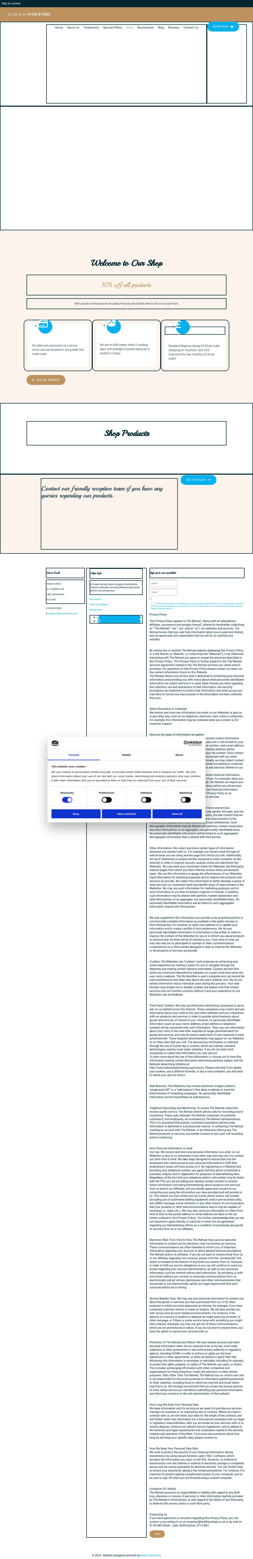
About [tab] (179, 754)
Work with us (96, 599)
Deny (76, 813)
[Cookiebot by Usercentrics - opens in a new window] (186, 743)
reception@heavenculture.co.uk (62, 613)
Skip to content (11, 3)
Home (59, 28)
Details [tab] (126, 754)
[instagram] (98, 621)
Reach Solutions (151, 1555)
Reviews (173, 28)
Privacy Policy (96, 609)
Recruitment (145, 28)
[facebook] (98, 617)
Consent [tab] (74, 754)
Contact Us (190, 28)
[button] (223, 27)
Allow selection (126, 813)
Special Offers (112, 28)
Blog (161, 28)
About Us (73, 28)
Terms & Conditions (99, 604)
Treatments (91, 28)
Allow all (177, 813)
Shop (129, 28)
